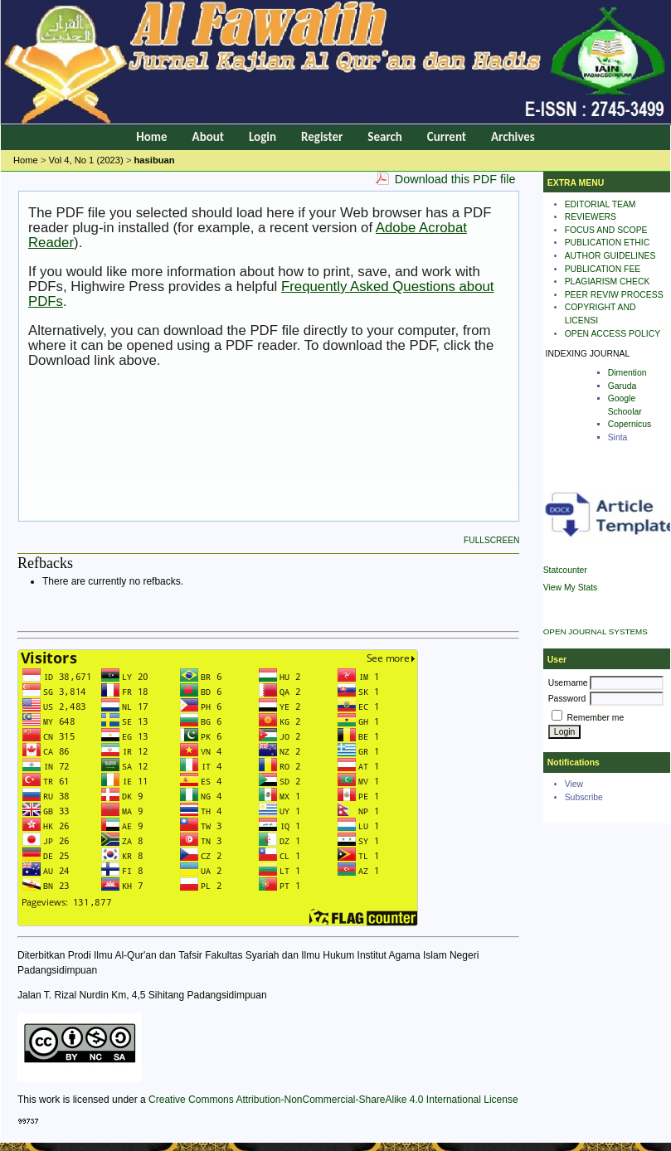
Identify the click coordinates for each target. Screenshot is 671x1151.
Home (151, 136)
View (574, 784)
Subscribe (584, 797)
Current (446, 136)
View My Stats (570, 587)
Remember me (596, 717)
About (208, 136)
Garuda (622, 386)
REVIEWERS (590, 216)
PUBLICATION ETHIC (607, 242)
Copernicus (630, 424)
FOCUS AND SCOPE (606, 230)
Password (567, 698)
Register (322, 136)
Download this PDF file (455, 179)
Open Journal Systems (595, 631)
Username (568, 682)
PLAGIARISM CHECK (607, 281)
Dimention (627, 372)
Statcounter (565, 570)
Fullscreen (491, 540)
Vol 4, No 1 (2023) (86, 160)
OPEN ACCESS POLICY (613, 333)
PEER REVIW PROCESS (614, 294)
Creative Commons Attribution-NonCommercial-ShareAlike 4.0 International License (333, 1099)
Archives (513, 136)
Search (384, 136)
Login (262, 136)
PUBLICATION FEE (603, 269)
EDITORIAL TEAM (600, 204)
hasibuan (154, 160)
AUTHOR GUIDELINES (610, 255)
